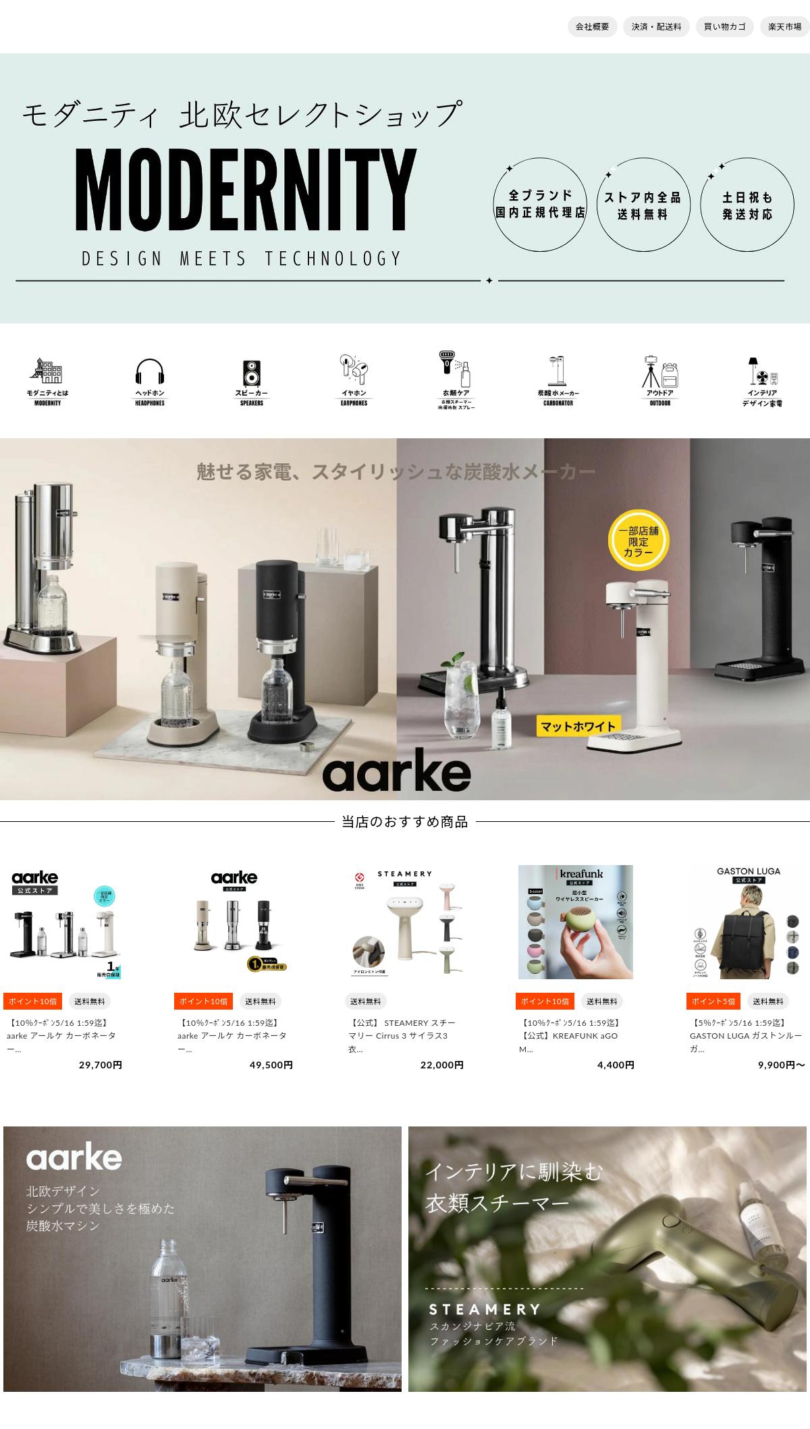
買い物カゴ (725, 27)
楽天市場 (785, 27)
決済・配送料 (656, 27)
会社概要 (593, 27)
